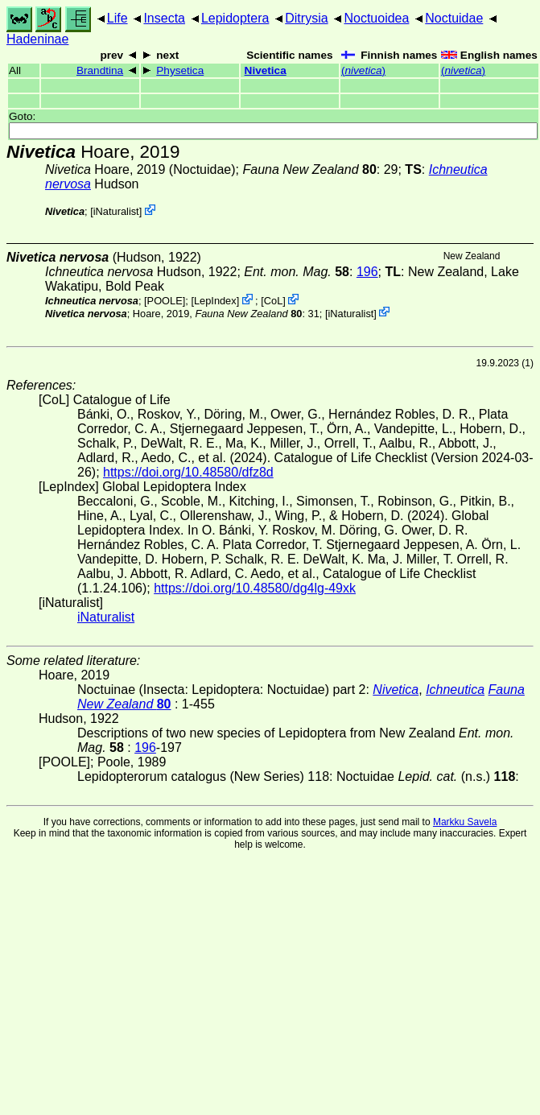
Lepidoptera (235, 18)
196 (367, 272)
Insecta (164, 18)
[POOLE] (164, 301)
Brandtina (99, 70)
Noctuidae (454, 18)
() (363, 70)
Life (117, 18)
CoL (273, 301)
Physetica (180, 70)
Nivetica (265, 70)
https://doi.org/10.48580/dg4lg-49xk (255, 588)
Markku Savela (465, 822)
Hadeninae (37, 39)
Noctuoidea (376, 18)
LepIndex (215, 301)
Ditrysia (306, 18)
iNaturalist (116, 211)
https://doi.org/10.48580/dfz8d (188, 472)
